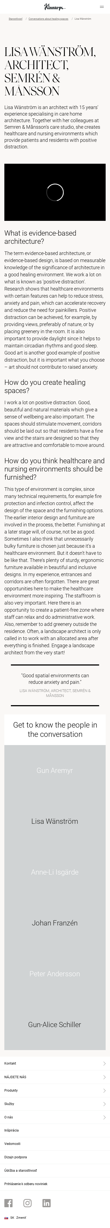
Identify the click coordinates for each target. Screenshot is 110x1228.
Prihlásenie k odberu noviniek (25, 1184)
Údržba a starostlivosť (20, 1171)
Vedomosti (12, 1144)
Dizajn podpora (15, 1157)
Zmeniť (21, 1218)
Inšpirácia (11, 1130)
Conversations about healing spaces (48, 18)
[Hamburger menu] (101, 6)
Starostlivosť (15, 18)
